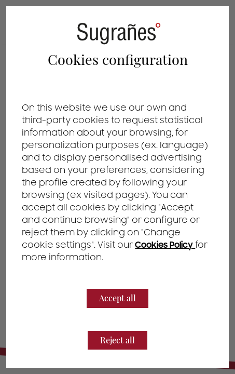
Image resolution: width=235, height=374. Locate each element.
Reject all (117, 340)
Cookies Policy (165, 245)
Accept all (117, 297)
